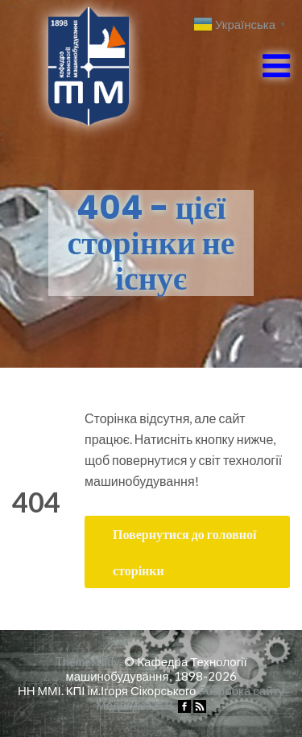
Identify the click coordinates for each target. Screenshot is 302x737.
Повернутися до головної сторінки (184, 552)
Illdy (108, 661)
